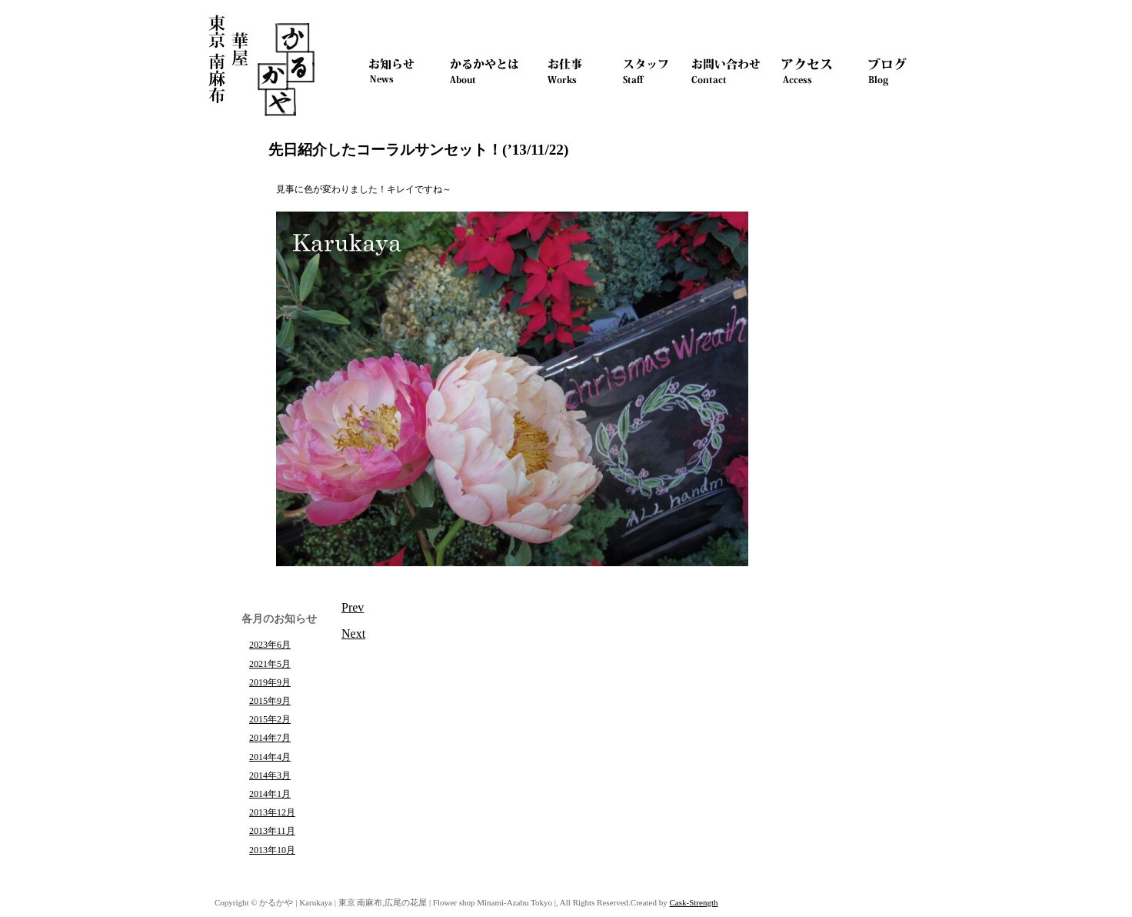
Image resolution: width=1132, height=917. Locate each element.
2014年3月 (270, 775)
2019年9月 (270, 682)
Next (353, 633)
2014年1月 (270, 794)
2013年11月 (272, 830)
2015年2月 (270, 719)
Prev (352, 607)
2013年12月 (272, 812)
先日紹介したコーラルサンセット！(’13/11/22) (418, 150)
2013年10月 (272, 850)
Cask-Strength (694, 902)
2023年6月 (270, 644)
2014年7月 (270, 737)
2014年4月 (270, 757)
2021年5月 (270, 664)
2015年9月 (270, 700)
